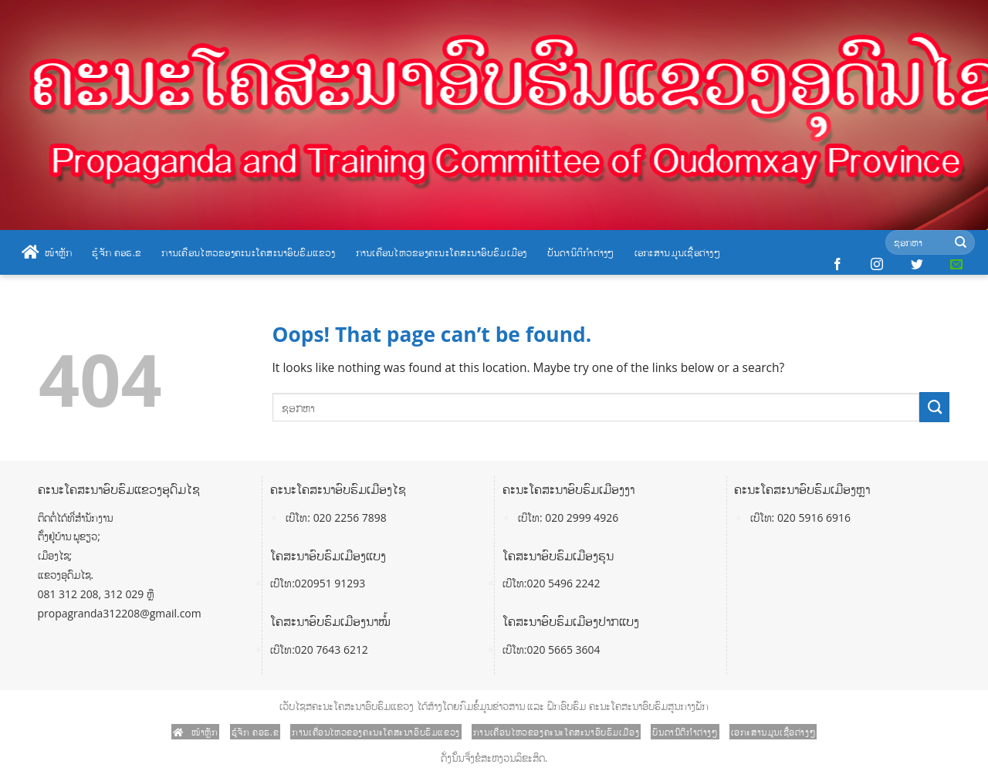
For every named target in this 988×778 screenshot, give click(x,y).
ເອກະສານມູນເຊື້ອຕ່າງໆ (677, 252)
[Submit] (960, 242)
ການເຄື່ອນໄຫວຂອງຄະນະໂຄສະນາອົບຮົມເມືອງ (441, 252)
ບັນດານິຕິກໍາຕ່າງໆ (580, 252)
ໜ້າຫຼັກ (47, 252)
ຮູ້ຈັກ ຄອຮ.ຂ (116, 252)
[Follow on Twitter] (917, 265)
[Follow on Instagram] (877, 265)
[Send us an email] (956, 265)
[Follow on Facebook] (837, 265)
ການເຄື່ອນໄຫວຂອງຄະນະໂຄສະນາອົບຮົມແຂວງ (248, 252)
